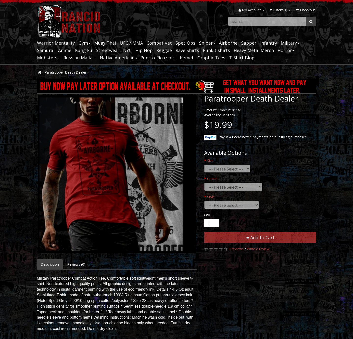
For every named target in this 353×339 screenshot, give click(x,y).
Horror (285, 50)
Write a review (258, 249)
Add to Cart (260, 237)
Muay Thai (105, 42)
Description (50, 264)
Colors (212, 178)
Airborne (228, 42)
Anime (64, 50)
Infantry (268, 42)
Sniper (207, 42)
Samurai (45, 50)
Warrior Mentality (56, 42)
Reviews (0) (76, 264)
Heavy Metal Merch (254, 50)
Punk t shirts (216, 50)
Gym (84, 42)
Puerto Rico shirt (158, 57)
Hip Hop (144, 50)
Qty (207, 215)
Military (290, 42)
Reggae (164, 50)
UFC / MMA (131, 42)
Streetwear (107, 50)
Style (211, 197)
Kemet (187, 57)
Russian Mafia (79, 57)
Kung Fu (83, 50)
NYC (127, 50)
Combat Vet (159, 42)
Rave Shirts (187, 50)
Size (210, 160)
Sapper (248, 42)
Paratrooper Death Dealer (65, 72)
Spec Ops (185, 42)
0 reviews (236, 249)
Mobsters (48, 57)
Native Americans (118, 57)
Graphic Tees (211, 57)
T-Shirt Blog (243, 57)
